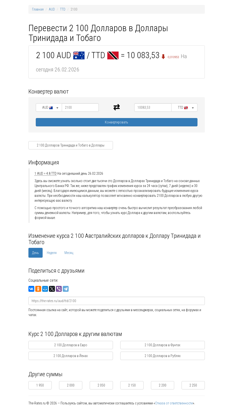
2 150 (132, 385)
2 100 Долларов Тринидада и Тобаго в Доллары (70, 145)
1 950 (40, 385)
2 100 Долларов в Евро (70, 345)
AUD (52, 9)
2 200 (162, 385)
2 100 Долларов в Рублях (163, 356)
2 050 (101, 385)
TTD (62, 9)
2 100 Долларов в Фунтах (162, 345)
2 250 (193, 385)
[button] (49, 107)
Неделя (52, 253)
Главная (38, 9)
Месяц (68, 253)
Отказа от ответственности (174, 403)
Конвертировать (116, 122)
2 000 (70, 385)
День (35, 253)
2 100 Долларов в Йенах (70, 356)
